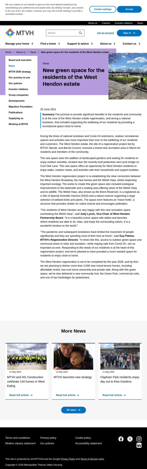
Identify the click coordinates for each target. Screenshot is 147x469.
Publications (16, 112)
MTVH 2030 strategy (20, 71)
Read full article (19, 395)
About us (92, 23)
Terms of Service (89, 459)
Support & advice (78, 43)
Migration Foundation (21, 106)
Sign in (127, 33)
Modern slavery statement (20, 443)
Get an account (105, 33)
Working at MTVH (18, 124)
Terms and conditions (17, 437)
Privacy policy (48, 437)
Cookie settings (102, 9)
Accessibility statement (88, 443)
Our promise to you (19, 77)
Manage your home (17, 43)
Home (8, 52)
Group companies (19, 95)
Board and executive (20, 60)
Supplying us (16, 118)
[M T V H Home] (20, 33)
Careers (106, 23)
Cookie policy (83, 437)
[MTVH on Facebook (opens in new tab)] (119, 440)
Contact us (130, 43)
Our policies (15, 83)
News (140, 23)
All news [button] (71, 410)
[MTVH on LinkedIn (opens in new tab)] (137, 447)
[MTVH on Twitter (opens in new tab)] (128, 440)
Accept (133, 8)
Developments (17, 101)
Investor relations (124, 23)
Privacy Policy (68, 459)
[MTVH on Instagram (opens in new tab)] (137, 440)
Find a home (49, 43)
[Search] (65, 33)
